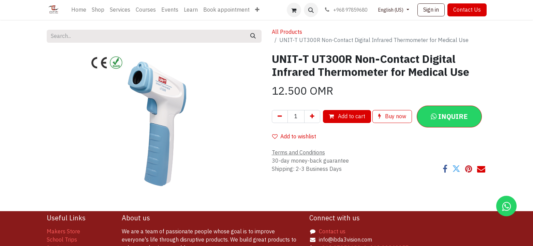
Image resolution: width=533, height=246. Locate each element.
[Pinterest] (468, 169)
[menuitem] (79, 10)
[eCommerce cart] (294, 10)
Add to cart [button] (347, 116)
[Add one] (312, 116)
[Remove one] (280, 116)
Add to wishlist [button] (294, 137)
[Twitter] (456, 169)
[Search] (253, 36)
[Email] (481, 169)
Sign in (431, 10)
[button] (311, 10)
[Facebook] (445, 169)
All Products (287, 32)
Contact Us (467, 10)
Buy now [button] (392, 116)
